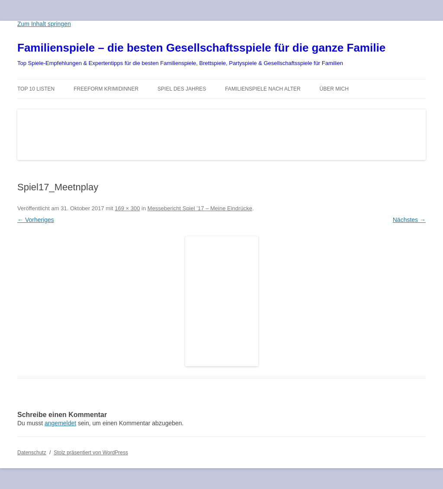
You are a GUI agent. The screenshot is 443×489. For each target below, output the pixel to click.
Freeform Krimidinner (106, 89)
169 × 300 (127, 208)
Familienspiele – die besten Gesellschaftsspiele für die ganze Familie (201, 47)
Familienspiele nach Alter (263, 89)
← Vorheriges (35, 219)
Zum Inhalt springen (44, 23)
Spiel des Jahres (181, 89)
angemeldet (60, 423)
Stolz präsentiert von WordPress (91, 453)
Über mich (334, 89)
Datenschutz (31, 453)
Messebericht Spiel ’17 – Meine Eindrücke (200, 208)
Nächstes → (409, 219)
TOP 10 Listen (36, 89)
